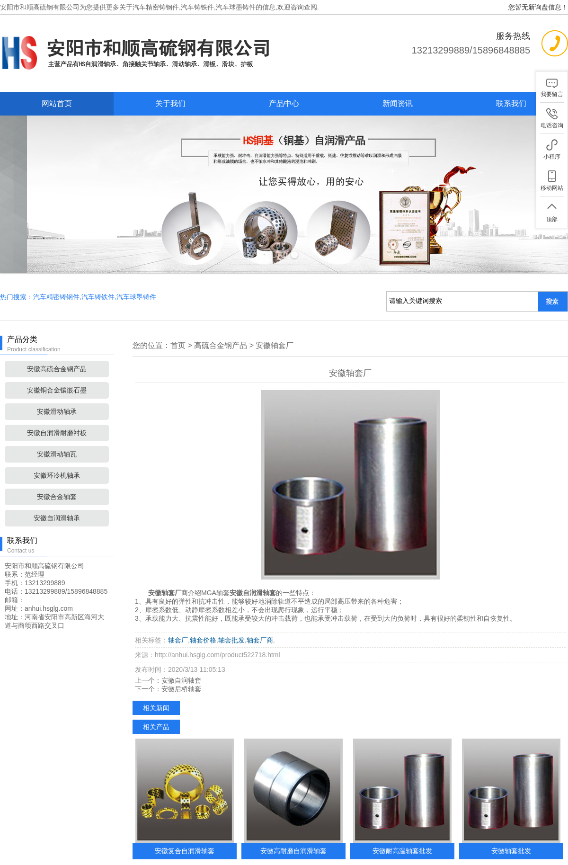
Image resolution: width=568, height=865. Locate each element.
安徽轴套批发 (511, 813)
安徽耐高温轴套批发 (402, 813)
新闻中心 (290, 853)
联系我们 (511, 103)
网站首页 (57, 103)
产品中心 (284, 103)
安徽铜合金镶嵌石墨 (57, 352)
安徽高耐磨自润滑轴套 (293, 813)
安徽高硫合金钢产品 (57, 331)
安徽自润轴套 (181, 642)
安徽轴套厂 (274, 307)
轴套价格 (203, 602)
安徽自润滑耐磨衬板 (57, 395)
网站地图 (388, 853)
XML (431, 853)
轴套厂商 (260, 602)
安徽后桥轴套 (181, 651)
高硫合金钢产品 (220, 307)
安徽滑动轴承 (57, 373)
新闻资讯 (397, 103)
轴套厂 (178, 602)
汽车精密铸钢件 (156, 7)
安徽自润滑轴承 (57, 480)
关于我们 (170, 103)
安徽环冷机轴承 (57, 437)
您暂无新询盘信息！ (538, 7)
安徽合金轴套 (57, 459)
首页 (178, 307)
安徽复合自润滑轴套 (184, 813)
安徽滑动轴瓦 (57, 416)
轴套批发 (231, 602)
